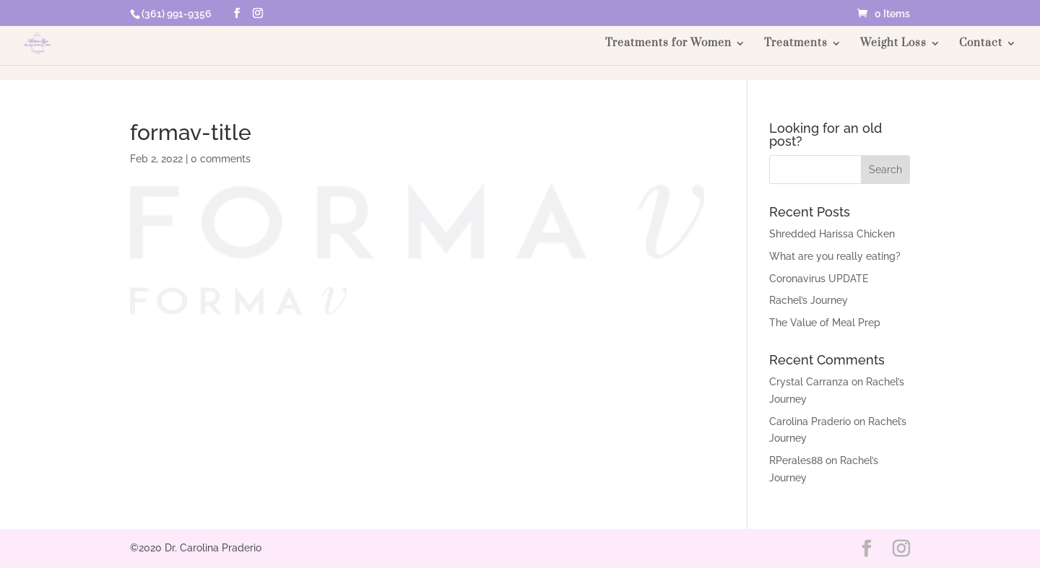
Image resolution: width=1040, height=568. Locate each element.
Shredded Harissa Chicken (832, 234)
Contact (980, 44)
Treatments (796, 44)
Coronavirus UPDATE (818, 278)
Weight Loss (893, 44)
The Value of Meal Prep (824, 322)
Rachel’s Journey (808, 300)
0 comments (221, 159)
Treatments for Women (668, 44)
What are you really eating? (835, 256)
